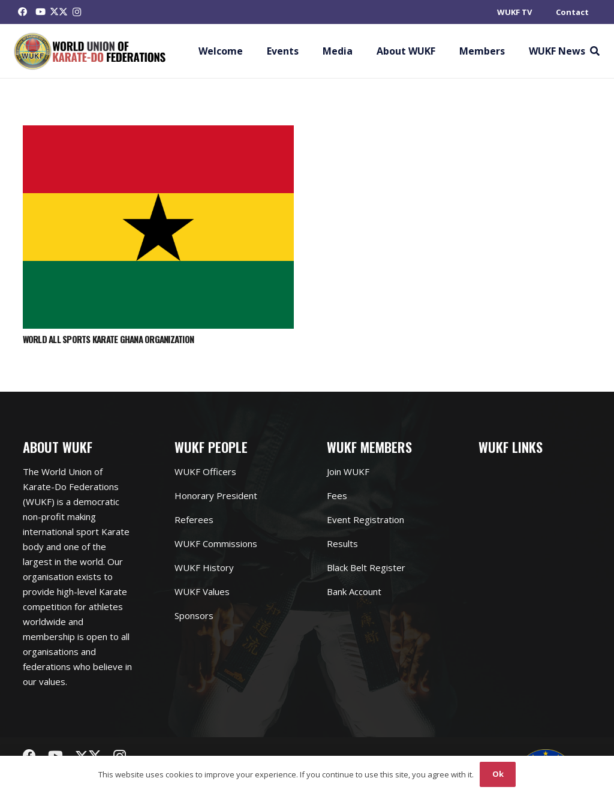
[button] (594, 51)
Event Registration (365, 519)
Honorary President (215, 495)
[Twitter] (59, 12)
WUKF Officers (205, 471)
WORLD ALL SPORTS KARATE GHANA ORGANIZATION (108, 339)
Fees (337, 495)
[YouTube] (41, 12)
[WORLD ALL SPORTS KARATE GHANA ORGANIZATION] (158, 133)
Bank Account (354, 591)
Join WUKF (348, 471)
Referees (193, 519)
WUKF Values (202, 591)
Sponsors (193, 615)
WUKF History (204, 567)
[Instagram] (77, 12)
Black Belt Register (366, 567)
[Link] (90, 51)
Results (342, 543)
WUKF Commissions (215, 543)
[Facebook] (23, 12)
